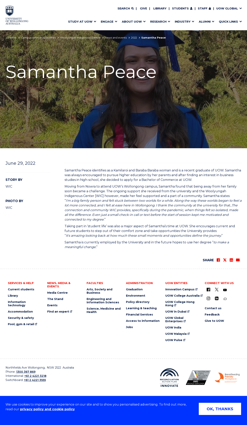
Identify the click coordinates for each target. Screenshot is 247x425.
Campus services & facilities (38, 37)
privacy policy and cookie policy (47, 409)
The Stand (55, 299)
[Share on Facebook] (218, 260)
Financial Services (139, 314)
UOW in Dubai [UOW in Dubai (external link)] (175, 311)
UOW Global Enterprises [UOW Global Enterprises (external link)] (174, 319)
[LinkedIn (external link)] (216, 298)
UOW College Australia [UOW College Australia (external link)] (182, 295)
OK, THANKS (220, 409)
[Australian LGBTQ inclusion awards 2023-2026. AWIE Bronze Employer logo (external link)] (198, 377)
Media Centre (57, 292)
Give (143, 8)
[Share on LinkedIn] (231, 260)
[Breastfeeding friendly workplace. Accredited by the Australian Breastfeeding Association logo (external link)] (227, 377)
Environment (135, 295)
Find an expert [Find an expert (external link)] (58, 311)
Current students (21, 289)
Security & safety (21, 318)
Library (160, 8)
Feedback (212, 314)
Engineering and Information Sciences (103, 300)
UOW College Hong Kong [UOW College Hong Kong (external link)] (179, 303)
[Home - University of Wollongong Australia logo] (17, 15)
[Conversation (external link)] (225, 299)
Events (52, 305)
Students (180, 8)
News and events (116, 37)
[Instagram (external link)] (208, 298)
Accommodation (20, 311)
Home (12, 37)
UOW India (173, 327)
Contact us (213, 308)
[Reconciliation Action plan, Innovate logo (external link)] (169, 378)
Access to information (143, 321)
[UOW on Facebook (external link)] (208, 289)
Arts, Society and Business (99, 291)
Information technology (17, 303)
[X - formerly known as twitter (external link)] (216, 289)
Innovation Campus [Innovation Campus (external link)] (179, 289)
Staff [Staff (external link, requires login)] (202, 8)
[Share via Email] (238, 260)
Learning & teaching (141, 308)
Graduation (134, 289)
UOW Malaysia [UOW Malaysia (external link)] (176, 334)
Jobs (129, 327)
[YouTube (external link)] (225, 290)
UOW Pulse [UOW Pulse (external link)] (173, 340)
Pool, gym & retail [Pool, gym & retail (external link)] (21, 324)
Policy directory (137, 302)
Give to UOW (214, 321)
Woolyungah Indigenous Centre (80, 37)
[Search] (126, 9)
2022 (134, 37)
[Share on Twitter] (225, 260)
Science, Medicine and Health (104, 310)
